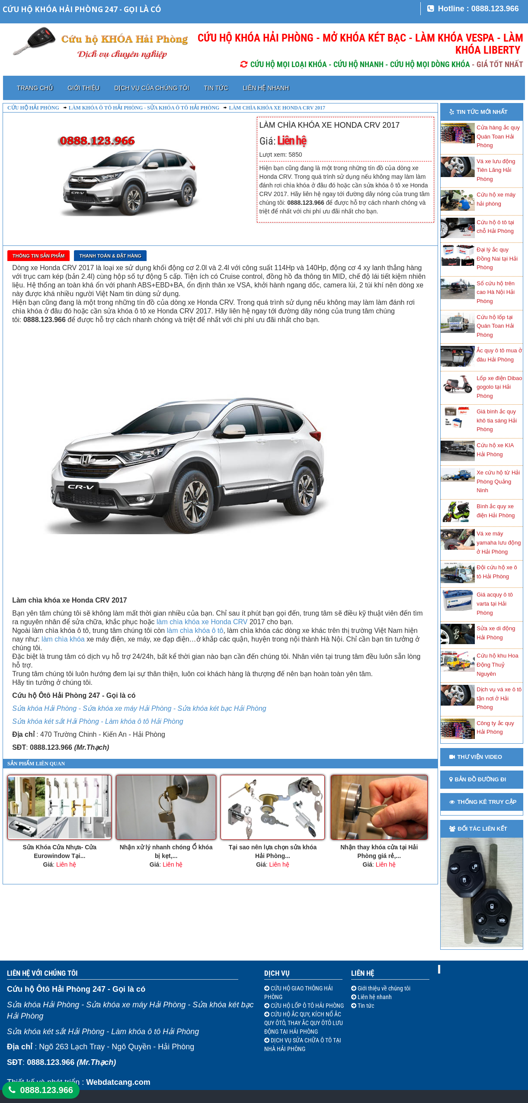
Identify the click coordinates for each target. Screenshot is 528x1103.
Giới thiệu (83, 87)
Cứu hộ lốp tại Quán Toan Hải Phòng (495, 326)
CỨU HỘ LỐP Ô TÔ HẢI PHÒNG (306, 1005)
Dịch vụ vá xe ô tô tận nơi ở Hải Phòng (499, 698)
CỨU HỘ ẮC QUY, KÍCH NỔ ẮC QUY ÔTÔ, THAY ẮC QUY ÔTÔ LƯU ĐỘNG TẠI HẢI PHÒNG (303, 1023)
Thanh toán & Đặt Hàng (110, 255)
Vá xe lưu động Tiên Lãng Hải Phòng (496, 170)
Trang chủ (35, 87)
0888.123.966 (46, 1090)
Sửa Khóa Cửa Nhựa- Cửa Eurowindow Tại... (59, 851)
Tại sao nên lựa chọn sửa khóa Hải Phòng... (273, 851)
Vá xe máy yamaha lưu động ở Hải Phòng (499, 542)
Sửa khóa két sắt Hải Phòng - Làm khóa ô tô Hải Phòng (97, 721)
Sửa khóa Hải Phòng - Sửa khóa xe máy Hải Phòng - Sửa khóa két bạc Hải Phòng (139, 708)
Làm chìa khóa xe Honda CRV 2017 (277, 108)
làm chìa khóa (63, 639)
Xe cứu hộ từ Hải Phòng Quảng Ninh (498, 481)
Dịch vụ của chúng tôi (151, 87)
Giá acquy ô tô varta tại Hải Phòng (495, 603)
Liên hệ (362, 973)
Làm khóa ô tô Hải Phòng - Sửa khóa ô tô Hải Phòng (144, 108)
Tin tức (216, 87)
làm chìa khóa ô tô (195, 630)
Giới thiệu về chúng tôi (383, 988)
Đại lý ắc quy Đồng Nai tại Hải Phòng (497, 258)
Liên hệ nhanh (266, 87)
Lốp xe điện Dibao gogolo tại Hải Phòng (499, 387)
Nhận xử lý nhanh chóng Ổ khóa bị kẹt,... (166, 851)
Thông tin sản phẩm (38, 255)
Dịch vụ (277, 973)
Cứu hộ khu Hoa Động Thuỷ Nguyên (497, 664)
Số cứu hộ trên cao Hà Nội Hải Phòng (496, 292)
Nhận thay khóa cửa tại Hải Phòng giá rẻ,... (379, 851)
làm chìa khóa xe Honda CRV (202, 622)
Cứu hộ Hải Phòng (33, 108)
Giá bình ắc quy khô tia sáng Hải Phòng (497, 420)
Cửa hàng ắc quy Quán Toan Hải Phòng (498, 136)
